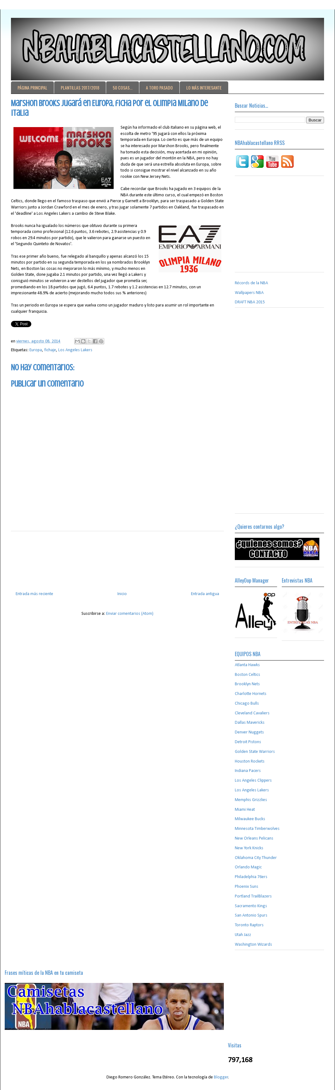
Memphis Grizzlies (251, 800)
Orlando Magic (248, 867)
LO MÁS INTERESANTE (204, 87)
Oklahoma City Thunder (256, 858)
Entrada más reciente (34, 594)
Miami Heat (245, 809)
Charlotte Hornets (250, 694)
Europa (35, 350)
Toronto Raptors (249, 925)
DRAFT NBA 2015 (250, 302)
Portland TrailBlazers (253, 896)
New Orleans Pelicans (254, 838)
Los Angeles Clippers (253, 780)
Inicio (122, 594)
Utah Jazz (243, 935)
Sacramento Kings (251, 906)
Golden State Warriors (255, 751)
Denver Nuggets (249, 732)
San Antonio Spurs (251, 915)
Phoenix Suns (246, 886)
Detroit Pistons (248, 742)
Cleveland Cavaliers (252, 713)
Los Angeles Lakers (75, 350)
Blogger (221, 1077)
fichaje (50, 350)
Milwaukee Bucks (250, 819)
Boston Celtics (247, 674)
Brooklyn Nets (247, 684)
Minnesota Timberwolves (257, 828)
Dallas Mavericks (250, 722)
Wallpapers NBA (249, 292)
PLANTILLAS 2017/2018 (80, 87)
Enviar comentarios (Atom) (129, 613)
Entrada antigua (205, 594)
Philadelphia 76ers (251, 877)
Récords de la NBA (251, 283)
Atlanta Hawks (247, 665)
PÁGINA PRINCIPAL (32, 87)
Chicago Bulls (247, 703)
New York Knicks (249, 848)
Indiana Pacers (248, 771)
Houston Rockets (250, 761)
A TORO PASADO (159, 87)
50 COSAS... (122, 87)
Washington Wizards (253, 944)
